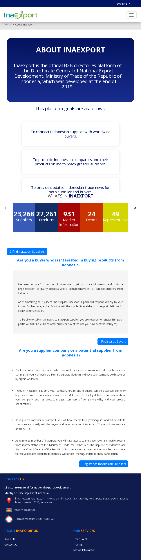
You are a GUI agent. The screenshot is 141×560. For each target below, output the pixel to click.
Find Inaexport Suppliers (27, 252)
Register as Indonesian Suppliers (103, 464)
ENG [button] (122, 3)
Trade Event (80, 539)
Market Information (84, 550)
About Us (9, 539)
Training (77, 544)
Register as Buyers (113, 341)
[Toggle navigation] (131, 15)
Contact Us (10, 544)
